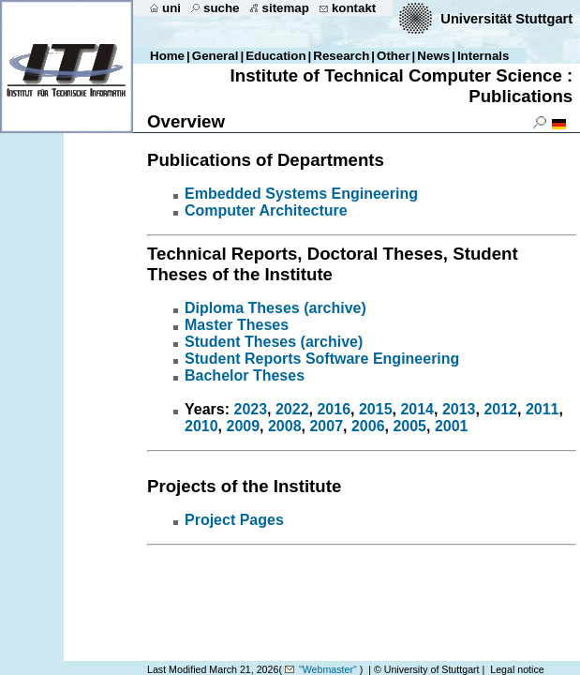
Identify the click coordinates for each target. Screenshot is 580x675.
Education (275, 56)
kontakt (354, 8)
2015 (376, 409)
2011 (542, 409)
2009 (243, 426)
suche (221, 8)
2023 (250, 409)
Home (167, 56)
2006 (368, 426)
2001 (451, 426)
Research (341, 56)
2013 (459, 409)
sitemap (285, 8)
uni (171, 8)
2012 (500, 409)
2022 (292, 409)
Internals (483, 56)
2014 (417, 409)
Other (393, 56)
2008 (285, 426)
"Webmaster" (328, 669)
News (433, 56)
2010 (201, 426)
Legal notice (516, 669)
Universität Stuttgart (506, 18)
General (215, 56)
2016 (333, 409)
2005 (409, 426)
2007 (326, 426)
